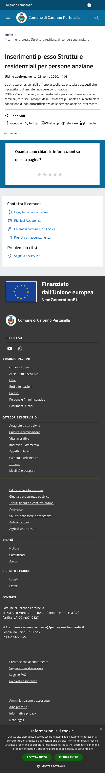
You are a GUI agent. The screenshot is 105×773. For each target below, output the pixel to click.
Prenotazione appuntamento (28, 661)
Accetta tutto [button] (37, 757)
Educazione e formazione (26, 490)
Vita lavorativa (19, 438)
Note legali (16, 719)
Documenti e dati (21, 405)
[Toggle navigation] (8, 17)
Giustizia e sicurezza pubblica (29, 496)
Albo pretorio (18, 706)
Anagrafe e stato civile (24, 425)
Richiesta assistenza (23, 681)
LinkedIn (87, 123)
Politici (14, 393)
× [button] (100, 729)
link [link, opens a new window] (91, 748)
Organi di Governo (21, 367)
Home (9, 34)
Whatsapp (49, 123)
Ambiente (16, 509)
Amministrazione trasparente (29, 700)
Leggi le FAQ (17, 674)
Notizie (14, 548)
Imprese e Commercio (24, 444)
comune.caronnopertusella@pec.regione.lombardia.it (46, 627)
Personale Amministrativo (27, 399)
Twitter (31, 123)
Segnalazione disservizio (26, 668)
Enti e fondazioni (20, 386)
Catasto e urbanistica (23, 457)
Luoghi (14, 579)
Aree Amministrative (23, 373)
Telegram (69, 123)
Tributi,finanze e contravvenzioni (31, 502)
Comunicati (17, 554)
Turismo (14, 464)
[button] (52, 766)
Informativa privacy (22, 713)
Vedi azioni (13, 133)
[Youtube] (10, 348)
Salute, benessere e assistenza (30, 515)
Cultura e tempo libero (24, 432)
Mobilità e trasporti (22, 470)
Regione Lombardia (19, 4)
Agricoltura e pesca (22, 528)
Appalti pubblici (19, 451)
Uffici (12, 380)
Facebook (13, 123)
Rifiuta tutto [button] (68, 757)
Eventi (13, 585)
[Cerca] (96, 17)
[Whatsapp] (20, 348)
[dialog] (52, 749)
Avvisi (13, 561)
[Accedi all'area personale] (89, 5)
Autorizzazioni (19, 522)
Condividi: (15, 116)
